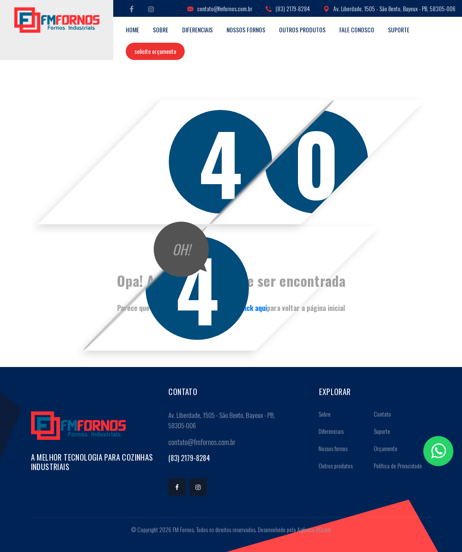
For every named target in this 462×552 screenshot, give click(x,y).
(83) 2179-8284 (288, 9)
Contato (379, 413)
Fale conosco (356, 29)
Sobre (160, 29)
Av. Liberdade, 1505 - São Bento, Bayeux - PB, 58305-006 (389, 9)
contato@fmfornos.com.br (219, 9)
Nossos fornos (245, 29)
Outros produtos (302, 29)
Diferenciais (197, 29)
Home (132, 29)
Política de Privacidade (395, 465)
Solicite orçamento (155, 51)
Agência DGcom (314, 529)
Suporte (398, 29)
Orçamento (382, 448)
